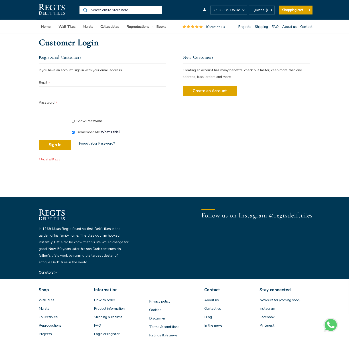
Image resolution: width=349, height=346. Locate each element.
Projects (244, 26)
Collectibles (48, 317)
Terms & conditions (164, 326)
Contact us (212, 308)
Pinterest (267, 325)
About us (289, 26)
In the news (213, 325)
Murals (44, 308)
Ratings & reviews (163, 335)
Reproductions (50, 325)
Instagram (267, 308)
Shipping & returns (108, 317)
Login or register (107, 334)
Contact (306, 26)
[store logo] (52, 10)
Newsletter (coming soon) (280, 300)
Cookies (155, 309)
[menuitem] (46, 27)
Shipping (261, 26)
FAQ (275, 26)
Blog (208, 317)
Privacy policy (159, 301)
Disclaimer (157, 318)
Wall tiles (47, 300)
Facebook (267, 317)
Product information (109, 308)
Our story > (48, 272)
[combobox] (120, 10)
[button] (229, 10)
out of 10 (204, 27)
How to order (104, 300)
